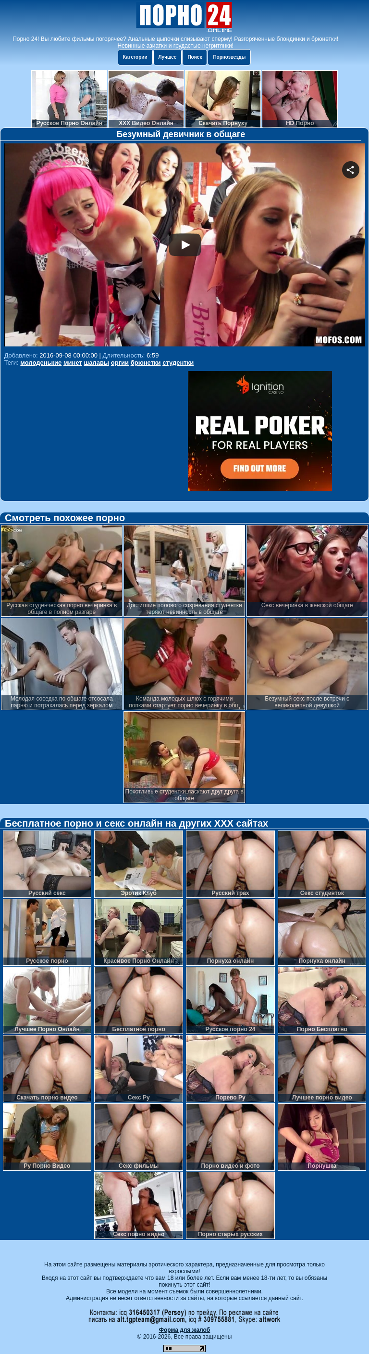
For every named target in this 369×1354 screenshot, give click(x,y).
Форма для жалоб (184, 1330)
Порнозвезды (229, 57)
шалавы (96, 362)
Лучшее (168, 57)
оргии (120, 362)
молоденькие (41, 362)
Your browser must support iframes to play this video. (184, 246)
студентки (178, 362)
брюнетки (146, 362)
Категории (135, 57)
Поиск (194, 57)
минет (72, 362)
